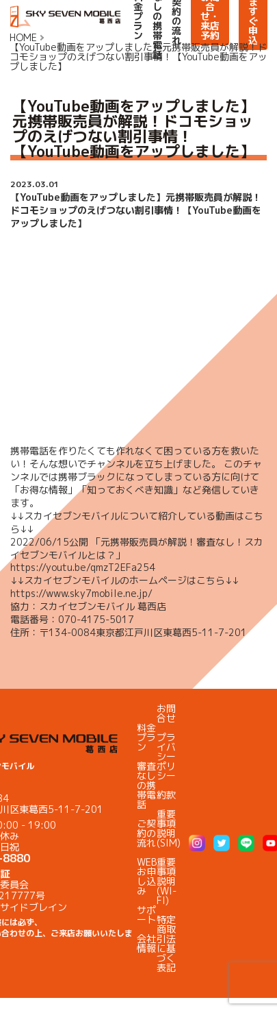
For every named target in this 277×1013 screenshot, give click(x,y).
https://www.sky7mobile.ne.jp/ (81, 593)
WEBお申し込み (147, 876)
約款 (166, 794)
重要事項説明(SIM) (169, 828)
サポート (146, 914)
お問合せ (166, 713)
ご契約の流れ (146, 833)
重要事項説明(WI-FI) (166, 881)
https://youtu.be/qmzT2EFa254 (82, 567)
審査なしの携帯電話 (146, 785)
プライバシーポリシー (166, 756)
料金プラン (146, 737)
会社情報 (146, 943)
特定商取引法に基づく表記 (166, 943)
